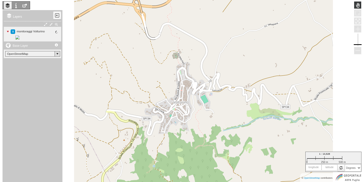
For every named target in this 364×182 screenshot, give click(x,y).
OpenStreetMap (312, 178)
